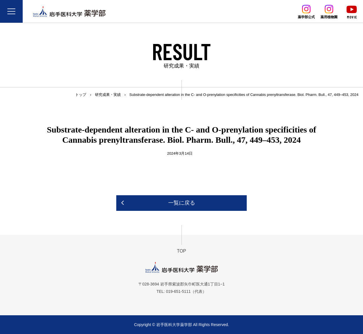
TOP (181, 251)
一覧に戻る (181, 203)
